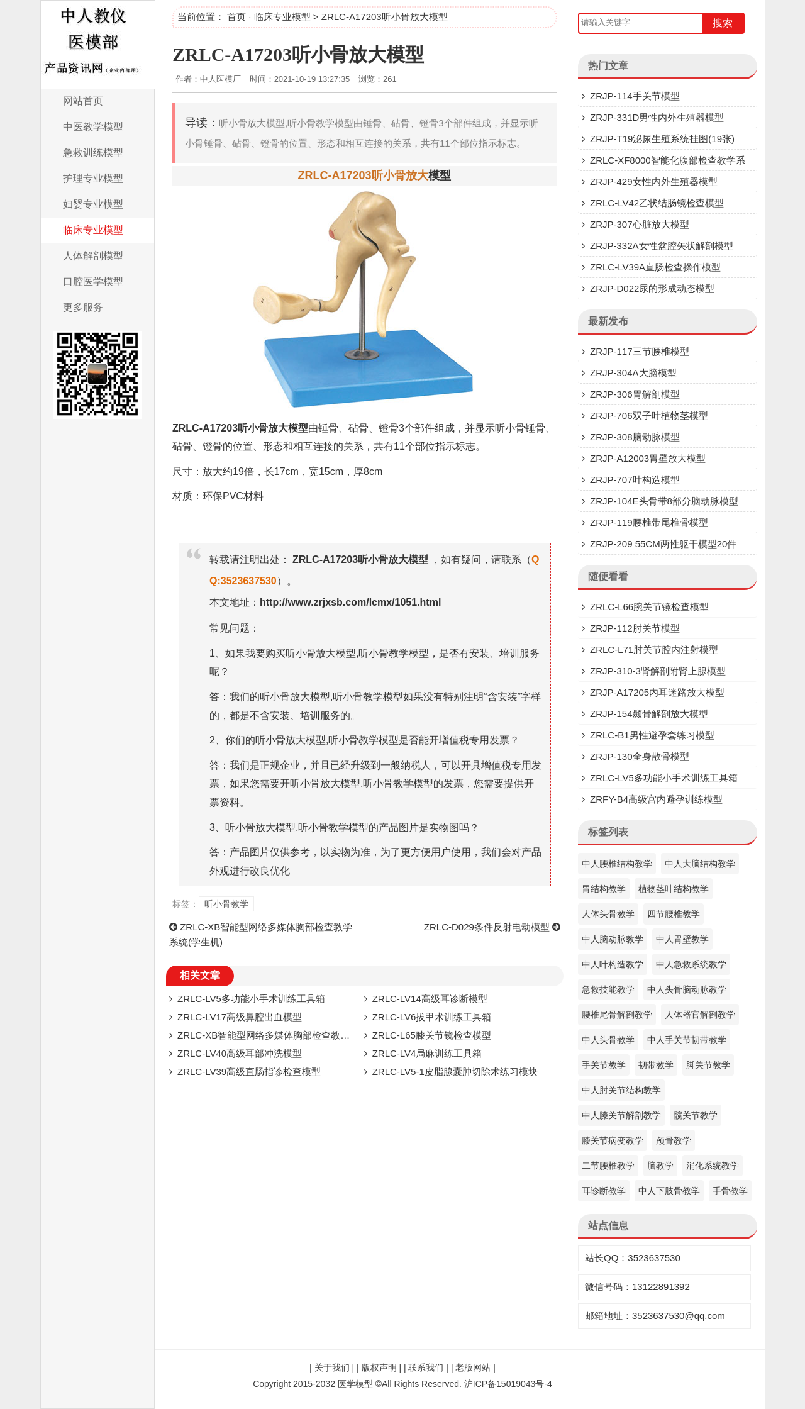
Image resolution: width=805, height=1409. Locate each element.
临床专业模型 (93, 230)
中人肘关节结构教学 (621, 1090)
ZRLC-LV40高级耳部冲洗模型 (239, 1053)
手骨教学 (730, 1191)
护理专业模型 (93, 178)
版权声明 (379, 1367)
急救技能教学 (608, 989)
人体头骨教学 (608, 914)
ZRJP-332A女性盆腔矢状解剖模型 (661, 245)
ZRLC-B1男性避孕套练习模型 (652, 735)
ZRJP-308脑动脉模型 (635, 437)
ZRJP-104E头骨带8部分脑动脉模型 (664, 501)
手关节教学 (604, 1065)
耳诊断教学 (604, 1191)
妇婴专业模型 (93, 204)
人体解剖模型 (93, 255)
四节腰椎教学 (673, 914)
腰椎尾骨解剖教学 (617, 1015)
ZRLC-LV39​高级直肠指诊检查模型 (249, 1071)
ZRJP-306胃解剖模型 (635, 394)
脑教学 (660, 1166)
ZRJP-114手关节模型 (635, 96)
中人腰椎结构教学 (617, 864)
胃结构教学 (604, 889)
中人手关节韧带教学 (686, 1040)
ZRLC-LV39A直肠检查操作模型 (655, 267)
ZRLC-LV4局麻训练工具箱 (427, 1053)
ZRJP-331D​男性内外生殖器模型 (657, 117)
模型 (439, 175)
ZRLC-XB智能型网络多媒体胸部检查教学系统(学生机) (290, 1035)
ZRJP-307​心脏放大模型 (639, 224)
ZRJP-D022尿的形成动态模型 (652, 288)
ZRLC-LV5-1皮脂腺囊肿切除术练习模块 (455, 1071)
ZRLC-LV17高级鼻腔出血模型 (239, 1016)
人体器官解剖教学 (700, 1015)
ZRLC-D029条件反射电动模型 (487, 927)
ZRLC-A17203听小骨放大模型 (298, 54)
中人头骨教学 (608, 1040)
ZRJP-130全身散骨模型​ (639, 756)
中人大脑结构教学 (700, 864)
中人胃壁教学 (682, 939)
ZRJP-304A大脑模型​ (633, 372)
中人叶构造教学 (612, 964)
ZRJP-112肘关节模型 (635, 628)
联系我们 (425, 1367)
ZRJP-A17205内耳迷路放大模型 (657, 692)
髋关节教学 (696, 1115)
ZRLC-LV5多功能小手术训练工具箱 (251, 998)
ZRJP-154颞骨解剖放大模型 (649, 713)
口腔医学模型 (93, 281)
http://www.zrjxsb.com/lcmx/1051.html (350, 602)
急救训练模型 (93, 152)
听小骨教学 (226, 904)
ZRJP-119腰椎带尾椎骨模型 (649, 522)
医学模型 (355, 1384)
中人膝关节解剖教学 (621, 1115)
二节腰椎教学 (608, 1166)
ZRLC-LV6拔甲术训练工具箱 (432, 1016)
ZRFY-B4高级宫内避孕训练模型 (656, 799)
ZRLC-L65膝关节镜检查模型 (431, 1035)
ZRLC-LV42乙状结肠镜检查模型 (657, 203)
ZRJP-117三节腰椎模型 (639, 351)
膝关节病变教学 (612, 1140)
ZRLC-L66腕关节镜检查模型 (649, 606)
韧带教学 (656, 1065)
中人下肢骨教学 (669, 1191)
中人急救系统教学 (691, 964)
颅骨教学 (673, 1140)
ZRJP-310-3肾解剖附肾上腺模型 (658, 671)
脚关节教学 (708, 1065)
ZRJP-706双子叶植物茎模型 (649, 415)
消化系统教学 (712, 1166)
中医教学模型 (93, 126)
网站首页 (83, 101)
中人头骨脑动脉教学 (686, 989)
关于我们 (332, 1367)
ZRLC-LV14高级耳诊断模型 (429, 998)
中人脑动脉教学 (612, 939)
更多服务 (83, 307)
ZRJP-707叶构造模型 (635, 479)
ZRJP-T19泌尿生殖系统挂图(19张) (662, 138)
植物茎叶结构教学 (673, 889)
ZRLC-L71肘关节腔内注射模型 (654, 649)
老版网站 (473, 1367)
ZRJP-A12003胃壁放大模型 (648, 458)
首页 (236, 16)
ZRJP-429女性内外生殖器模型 (654, 181)
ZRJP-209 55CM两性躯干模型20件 (663, 543)
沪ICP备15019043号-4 (508, 1384)
